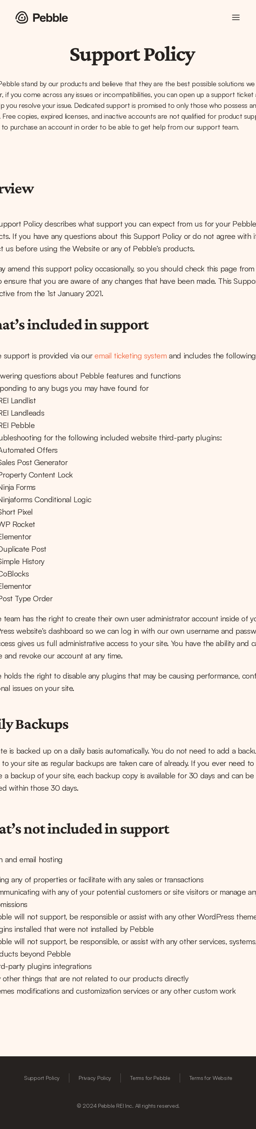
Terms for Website (210, 1077)
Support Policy (42, 1077)
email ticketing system (130, 355)
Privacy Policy (95, 1077)
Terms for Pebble (150, 1077)
